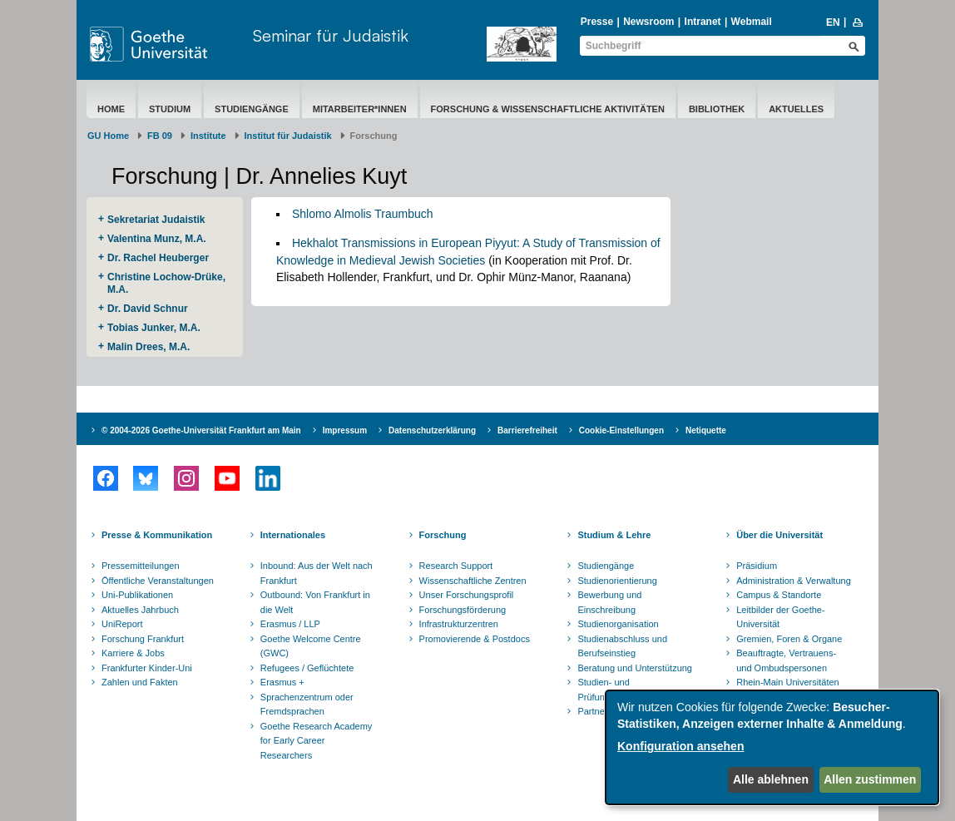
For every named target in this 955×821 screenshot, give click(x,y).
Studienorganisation (617, 624)
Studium (170, 109)
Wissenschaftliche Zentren (473, 581)
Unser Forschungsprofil (466, 595)
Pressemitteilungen (140, 566)
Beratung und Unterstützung (634, 668)
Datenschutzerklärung (432, 430)
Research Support (456, 566)
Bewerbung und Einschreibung (609, 602)
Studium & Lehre (614, 535)
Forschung (443, 535)
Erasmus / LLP (290, 624)
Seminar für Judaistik (330, 35)
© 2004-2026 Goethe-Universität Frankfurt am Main (201, 430)
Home (111, 109)
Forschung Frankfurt (142, 639)
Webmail (751, 21)
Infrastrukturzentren (458, 624)
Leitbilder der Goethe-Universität (780, 617)
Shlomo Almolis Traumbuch (362, 213)
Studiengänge (252, 109)
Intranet (703, 21)
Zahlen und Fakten (139, 682)
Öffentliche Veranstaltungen (157, 581)
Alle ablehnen (771, 779)
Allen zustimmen (870, 779)
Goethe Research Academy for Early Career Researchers (316, 740)
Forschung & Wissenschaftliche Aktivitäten (548, 109)
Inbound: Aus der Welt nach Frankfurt (316, 573)
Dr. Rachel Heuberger (158, 258)
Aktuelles (796, 109)
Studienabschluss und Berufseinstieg (622, 646)
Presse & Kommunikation (156, 535)
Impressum (345, 430)
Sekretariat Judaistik (156, 219)
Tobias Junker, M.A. (153, 328)
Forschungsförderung (463, 610)
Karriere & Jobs (133, 653)
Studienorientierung (616, 581)
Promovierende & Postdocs (474, 639)
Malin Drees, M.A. (148, 347)
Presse (597, 21)
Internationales (292, 535)
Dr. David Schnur (147, 308)
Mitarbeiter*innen (360, 109)
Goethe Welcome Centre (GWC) (310, 646)
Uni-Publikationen (137, 595)
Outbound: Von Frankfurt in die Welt (315, 602)
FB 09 (159, 136)
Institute (208, 136)
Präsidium (756, 566)
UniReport (122, 624)
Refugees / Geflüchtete (307, 668)
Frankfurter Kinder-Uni (146, 668)
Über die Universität (779, 535)
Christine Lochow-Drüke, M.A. (166, 283)
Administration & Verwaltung (793, 581)
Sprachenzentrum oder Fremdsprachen (307, 704)
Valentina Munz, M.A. (156, 239)
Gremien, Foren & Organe (789, 639)
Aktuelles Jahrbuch (140, 610)
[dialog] (772, 747)
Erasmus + (282, 682)
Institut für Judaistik (288, 136)
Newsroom (648, 21)
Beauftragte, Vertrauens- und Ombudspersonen (786, 660)
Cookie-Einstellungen (621, 430)
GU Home (108, 136)
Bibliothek (717, 109)
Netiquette (705, 430)
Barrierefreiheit (527, 430)
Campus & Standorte (778, 595)
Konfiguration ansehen (680, 746)
